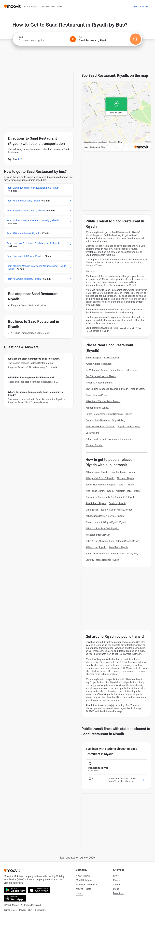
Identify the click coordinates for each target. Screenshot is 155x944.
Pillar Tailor (131, 370)
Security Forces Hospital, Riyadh (102, 560)
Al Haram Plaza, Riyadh (128, 491)
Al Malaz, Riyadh (125, 478)
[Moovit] (12, 6)
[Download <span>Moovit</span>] (140, 6)
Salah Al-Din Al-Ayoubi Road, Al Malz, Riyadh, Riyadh (112, 541)
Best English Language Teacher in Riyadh (107, 389)
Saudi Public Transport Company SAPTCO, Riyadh (111, 553)
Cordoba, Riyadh (117, 503)
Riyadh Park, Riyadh (96, 503)
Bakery (128, 414)
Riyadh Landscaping (128, 426)
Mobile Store (137, 389)
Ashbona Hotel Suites (97, 407)
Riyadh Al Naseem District (99, 382)
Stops (116, 889)
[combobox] (42, 40)
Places (116, 880)
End (80, 37)
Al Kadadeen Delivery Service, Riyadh (105, 516)
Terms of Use (10, 910)
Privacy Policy (25, 910)
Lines (116, 875)
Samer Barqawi (93, 357)
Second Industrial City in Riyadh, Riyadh (106, 522)
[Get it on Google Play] (15, 890)
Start (20, 37)
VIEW (43, 305)
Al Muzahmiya (111, 357)
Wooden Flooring (94, 445)
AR (79, 893)
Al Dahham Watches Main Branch (103, 401)
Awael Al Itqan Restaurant (99, 364)
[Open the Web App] (15, 898)
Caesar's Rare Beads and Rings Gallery (106, 420)
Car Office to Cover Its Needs (101, 376)
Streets (116, 884)
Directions (118, 893)
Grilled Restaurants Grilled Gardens (104, 414)
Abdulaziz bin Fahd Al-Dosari (100, 426)
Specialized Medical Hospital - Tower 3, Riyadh (110, 484)
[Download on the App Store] (39, 890)
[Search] (135, 39)
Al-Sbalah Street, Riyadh (98, 534)
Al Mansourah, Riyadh (97, 472)
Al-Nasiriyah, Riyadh (96, 547)
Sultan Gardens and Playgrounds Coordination (109, 439)
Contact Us (40, 910)
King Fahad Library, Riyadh (99, 491)
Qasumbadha (92, 432)
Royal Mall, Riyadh (118, 547)
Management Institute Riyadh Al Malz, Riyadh (109, 509)
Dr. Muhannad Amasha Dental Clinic (104, 370)
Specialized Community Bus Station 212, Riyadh (110, 497)
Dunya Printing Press (96, 395)
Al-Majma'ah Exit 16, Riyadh (100, 478)
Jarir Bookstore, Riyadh (123, 472)
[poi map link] (116, 117)
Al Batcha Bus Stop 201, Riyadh (102, 528)
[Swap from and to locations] (73, 39)
